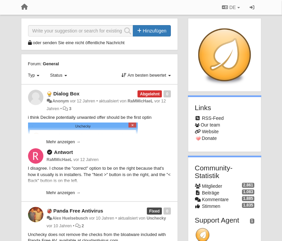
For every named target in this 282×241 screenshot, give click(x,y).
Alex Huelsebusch (70, 218)
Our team (210, 125)
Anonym (60, 101)
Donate (209, 138)
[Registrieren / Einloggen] (252, 7)
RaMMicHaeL (140, 101)
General (51, 63)
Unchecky (156, 218)
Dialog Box (66, 93)
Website (210, 131)
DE (231, 7)
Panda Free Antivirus (78, 211)
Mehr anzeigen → (63, 141)
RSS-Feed (213, 118)
